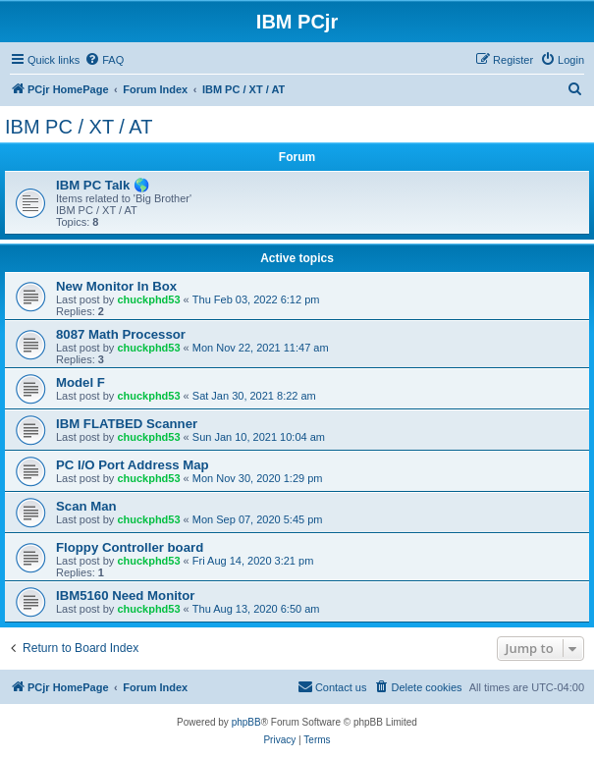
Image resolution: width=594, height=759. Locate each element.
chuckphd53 (148, 299)
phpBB (246, 722)
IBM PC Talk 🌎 (102, 185)
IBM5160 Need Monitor (125, 595)
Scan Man (86, 506)
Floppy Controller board (129, 547)
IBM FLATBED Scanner (126, 423)
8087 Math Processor (121, 334)
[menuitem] (104, 60)
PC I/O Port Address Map (132, 465)
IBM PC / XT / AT (78, 126)
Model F (80, 382)
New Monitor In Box (116, 286)
